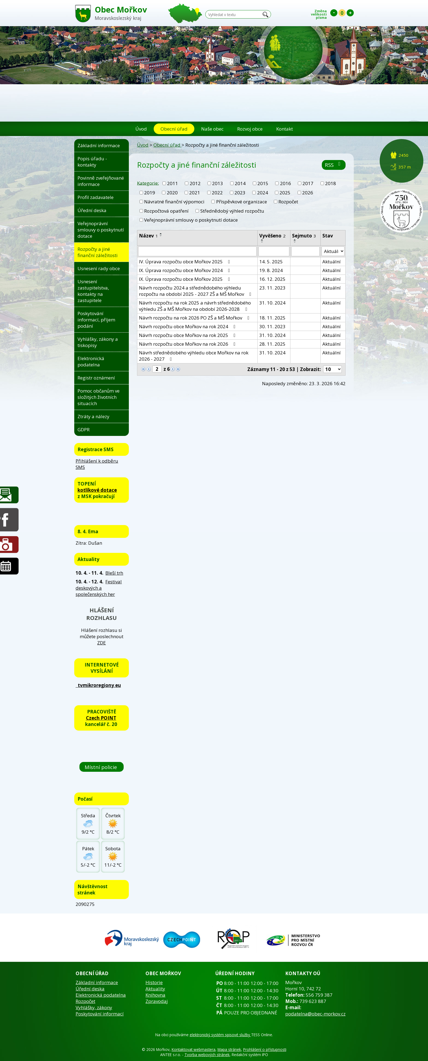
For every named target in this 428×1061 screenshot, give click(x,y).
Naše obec (212, 129)
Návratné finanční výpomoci (174, 201)
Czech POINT (101, 718)
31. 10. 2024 (272, 303)
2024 (262, 192)
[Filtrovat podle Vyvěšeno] (273, 251)
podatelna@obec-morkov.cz (315, 1014)
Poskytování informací (100, 1014)
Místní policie (101, 766)
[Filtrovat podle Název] (197, 251)
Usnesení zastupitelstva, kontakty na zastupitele (93, 290)
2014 (240, 183)
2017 (307, 183)
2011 (172, 183)
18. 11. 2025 (272, 318)
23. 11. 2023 (272, 288)
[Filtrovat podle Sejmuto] (305, 251)
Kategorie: (148, 183)
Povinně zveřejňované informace (101, 181)
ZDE (101, 643)
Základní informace (99, 145)
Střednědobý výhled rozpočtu (232, 211)
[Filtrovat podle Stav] (333, 251)
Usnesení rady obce (99, 268)
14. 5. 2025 (271, 261)
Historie (154, 982)
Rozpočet (288, 201)
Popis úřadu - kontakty (92, 161)
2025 (285, 192)
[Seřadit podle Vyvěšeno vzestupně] (262, 240)
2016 (285, 183)
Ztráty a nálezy (93, 416)
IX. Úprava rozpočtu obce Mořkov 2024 (185, 270)
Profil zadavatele (96, 197)
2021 (194, 192)
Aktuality (155, 988)
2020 (172, 192)
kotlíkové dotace (97, 490)
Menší (333, 12)
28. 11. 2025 (272, 344)
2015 (262, 183)
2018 (330, 183)
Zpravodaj (156, 1001)
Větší (350, 12)
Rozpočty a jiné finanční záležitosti (98, 252)
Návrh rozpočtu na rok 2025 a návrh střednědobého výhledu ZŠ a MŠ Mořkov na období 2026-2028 (195, 306)
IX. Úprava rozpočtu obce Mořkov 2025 (185, 279)
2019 (149, 192)
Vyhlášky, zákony (94, 1007)
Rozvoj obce (250, 129)
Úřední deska (92, 210)
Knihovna (155, 995)
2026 (307, 192)
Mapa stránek (229, 1049)
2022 (217, 192)
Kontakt (284, 129)
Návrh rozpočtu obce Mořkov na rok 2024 (188, 326)
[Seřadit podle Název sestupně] (161, 236)
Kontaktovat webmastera (193, 1049)
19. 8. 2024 (271, 270)
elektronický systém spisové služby (220, 1034)
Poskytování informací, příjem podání (96, 319)
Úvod (141, 129)
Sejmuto (304, 236)
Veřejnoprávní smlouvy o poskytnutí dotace (191, 220)
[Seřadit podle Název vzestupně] (161, 234)
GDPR (84, 429)
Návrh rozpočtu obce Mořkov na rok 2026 (188, 344)
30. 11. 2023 (272, 326)
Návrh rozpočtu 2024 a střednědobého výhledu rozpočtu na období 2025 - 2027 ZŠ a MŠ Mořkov (196, 291)
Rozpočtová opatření (166, 211)
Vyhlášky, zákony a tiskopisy (98, 342)
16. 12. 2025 (272, 279)
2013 (217, 183)
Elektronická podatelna (91, 361)
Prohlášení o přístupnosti (264, 1049)
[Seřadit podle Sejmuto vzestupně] (295, 240)
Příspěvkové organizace (241, 201)
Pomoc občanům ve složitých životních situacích (99, 397)
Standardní (342, 12)
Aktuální (331, 261)
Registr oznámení (96, 378)
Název (148, 236)
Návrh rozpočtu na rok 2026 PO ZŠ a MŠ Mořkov (195, 318)
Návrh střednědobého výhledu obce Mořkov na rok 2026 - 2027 (193, 355)
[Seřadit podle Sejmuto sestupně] (295, 242)
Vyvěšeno (272, 236)
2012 (195, 183)
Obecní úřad (174, 129)
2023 (239, 192)
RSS (334, 164)
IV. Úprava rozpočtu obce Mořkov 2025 (185, 261)
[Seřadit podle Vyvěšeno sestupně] (262, 242)
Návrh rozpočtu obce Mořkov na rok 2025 (188, 335)
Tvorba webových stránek (207, 1054)
